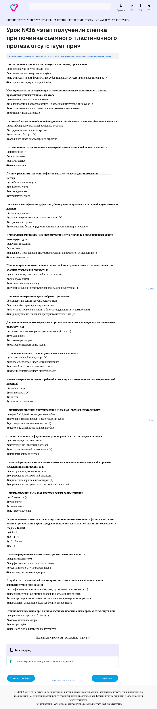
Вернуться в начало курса (63, 678)
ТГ (148, 7)
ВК (132, 7)
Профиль (121, 7)
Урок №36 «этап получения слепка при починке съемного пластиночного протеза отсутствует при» (105, 54)
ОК (140, 7)
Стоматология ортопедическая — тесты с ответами (33, 54)
